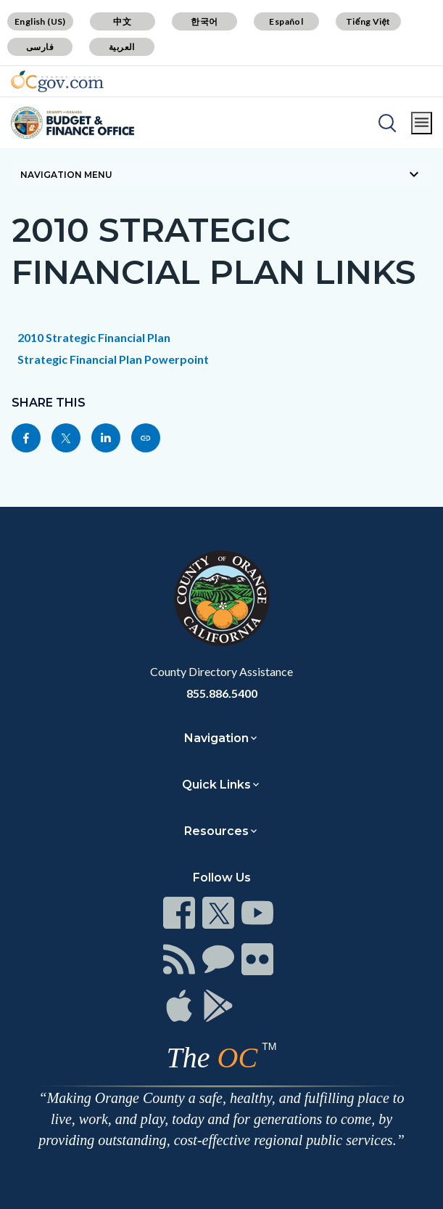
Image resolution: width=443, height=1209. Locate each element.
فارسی (40, 46)
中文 (122, 21)
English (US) (40, 21)
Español (286, 21)
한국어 (204, 21)
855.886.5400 (221, 693)
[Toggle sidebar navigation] (221, 174)
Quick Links (216, 784)
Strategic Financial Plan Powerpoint (113, 359)
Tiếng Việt (368, 21)
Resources (216, 831)
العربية (122, 46)
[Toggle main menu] (421, 123)
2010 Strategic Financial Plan (93, 337)
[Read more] (57, 81)
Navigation (216, 738)
